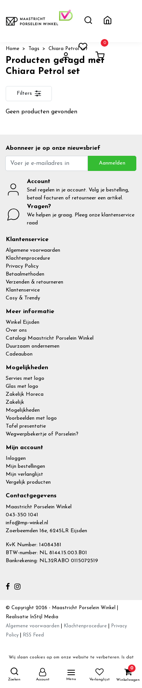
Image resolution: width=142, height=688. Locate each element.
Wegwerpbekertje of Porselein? (42, 434)
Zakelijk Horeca (25, 394)
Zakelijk (15, 402)
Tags (33, 48)
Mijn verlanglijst (24, 474)
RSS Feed (33, 635)
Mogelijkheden (23, 410)
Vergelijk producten (28, 482)
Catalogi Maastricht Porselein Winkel (50, 338)
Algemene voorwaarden (33, 250)
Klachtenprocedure (28, 258)
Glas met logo (22, 386)
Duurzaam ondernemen (32, 346)
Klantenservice (23, 290)
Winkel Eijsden (22, 322)
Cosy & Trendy (23, 298)
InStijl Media (43, 616)
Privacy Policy (22, 266)
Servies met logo (25, 378)
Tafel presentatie (26, 426)
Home (12, 48)
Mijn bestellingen (25, 466)
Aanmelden (112, 163)
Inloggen (16, 458)
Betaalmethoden (25, 274)
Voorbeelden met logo (31, 418)
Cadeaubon (19, 354)
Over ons (16, 330)
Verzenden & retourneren (34, 282)
